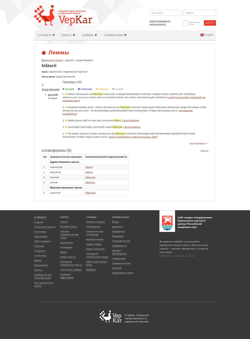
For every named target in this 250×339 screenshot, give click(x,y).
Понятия (116, 268)
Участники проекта (44, 226)
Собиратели (118, 258)
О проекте (40, 217)
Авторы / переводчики (119, 252)
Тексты (64, 221)
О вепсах (39, 246)
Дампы (38, 260)
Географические (121, 240)
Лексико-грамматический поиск (69, 234)
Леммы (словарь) (95, 221)
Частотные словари (71, 269)
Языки (115, 221)
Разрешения (41, 265)
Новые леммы (93, 244)
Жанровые (118, 236)
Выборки (91, 269)
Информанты (119, 245)
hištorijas (90, 182)
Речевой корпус (68, 226)
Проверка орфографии (67, 276)
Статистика (40, 255)
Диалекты (117, 226)
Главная (38, 222)
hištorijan (90, 177)
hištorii (89, 167)
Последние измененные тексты (71, 263)
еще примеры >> (199, 143)
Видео (63, 252)
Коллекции (66, 247)
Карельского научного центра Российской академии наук (191, 224)
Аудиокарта (66, 242)
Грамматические (121, 263)
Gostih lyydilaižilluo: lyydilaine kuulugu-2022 (133, 136)
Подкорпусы (118, 231)
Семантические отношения (94, 233)
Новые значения (95, 248)
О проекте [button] (46, 35)
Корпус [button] (68, 35)
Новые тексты (67, 256)
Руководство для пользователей (43, 276)
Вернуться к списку (52, 60)
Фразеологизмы (95, 239)
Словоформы (93, 226)
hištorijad (90, 192)
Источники (40, 231)
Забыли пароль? (158, 24)
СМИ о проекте (42, 241)
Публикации (41, 236)
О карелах (39, 250)
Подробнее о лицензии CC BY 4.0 (177, 255)
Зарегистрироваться (160, 21)
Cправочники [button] (115, 35)
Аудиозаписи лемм (122, 272)
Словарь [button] (89, 35)
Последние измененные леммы (97, 255)
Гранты (38, 269)
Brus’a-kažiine (130, 120)
